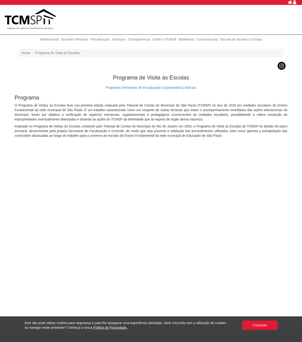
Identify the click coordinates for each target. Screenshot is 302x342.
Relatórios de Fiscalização (142, 87)
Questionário (172, 87)
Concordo (260, 325)
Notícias (190, 87)
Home (26, 53)
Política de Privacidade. (110, 327)
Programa (113, 87)
